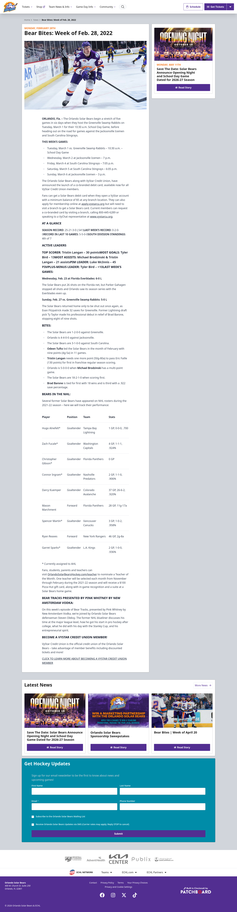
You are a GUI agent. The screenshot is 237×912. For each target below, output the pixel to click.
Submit (118, 834)
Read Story (183, 87)
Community (108, 6)
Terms (121, 882)
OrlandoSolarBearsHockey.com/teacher (72, 574)
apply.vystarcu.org (92, 204)
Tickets (27, 6)
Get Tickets (215, 6)
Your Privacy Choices (137, 882)
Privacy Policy (107, 882)
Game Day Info (86, 6)
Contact (93, 882)
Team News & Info (61, 6)
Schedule (193, 6)
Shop (40, 6)
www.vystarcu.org (101, 216)
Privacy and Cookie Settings (118, 886)
